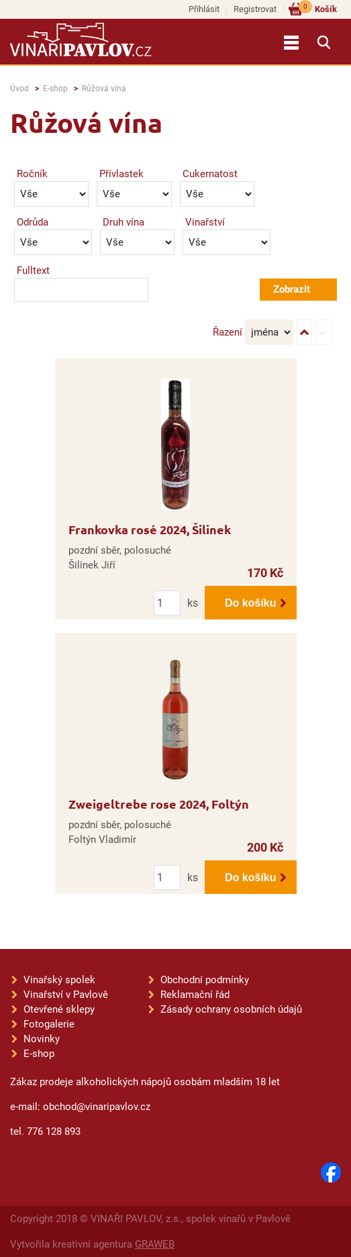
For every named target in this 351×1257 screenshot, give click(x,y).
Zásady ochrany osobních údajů (231, 1009)
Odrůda (32, 222)
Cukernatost (210, 174)
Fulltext (33, 270)
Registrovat (255, 9)
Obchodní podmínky (204, 980)
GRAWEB (154, 1244)
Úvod (19, 88)
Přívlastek (121, 174)
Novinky (41, 1039)
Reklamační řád (195, 995)
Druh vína (123, 222)
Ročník (32, 174)
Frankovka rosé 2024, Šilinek (149, 529)
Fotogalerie (48, 1024)
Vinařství (205, 222)
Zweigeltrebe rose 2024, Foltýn (158, 803)
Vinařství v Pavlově (65, 995)
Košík (318, 8)
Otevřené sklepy (59, 1009)
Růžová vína (104, 88)
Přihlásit (204, 9)
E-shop (55, 88)
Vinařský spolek (59, 980)
